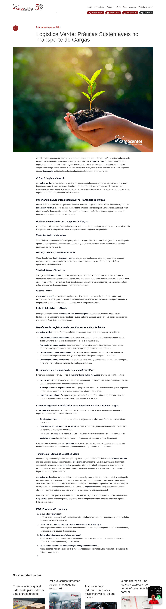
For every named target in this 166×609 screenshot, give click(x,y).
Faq (118, 7)
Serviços (110, 7)
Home (89, 7)
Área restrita (146, 13)
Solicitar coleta (113, 13)
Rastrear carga (130, 13)
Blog (124, 7)
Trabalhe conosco (145, 7)
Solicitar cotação (95, 13)
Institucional (99, 7)
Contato (132, 7)
